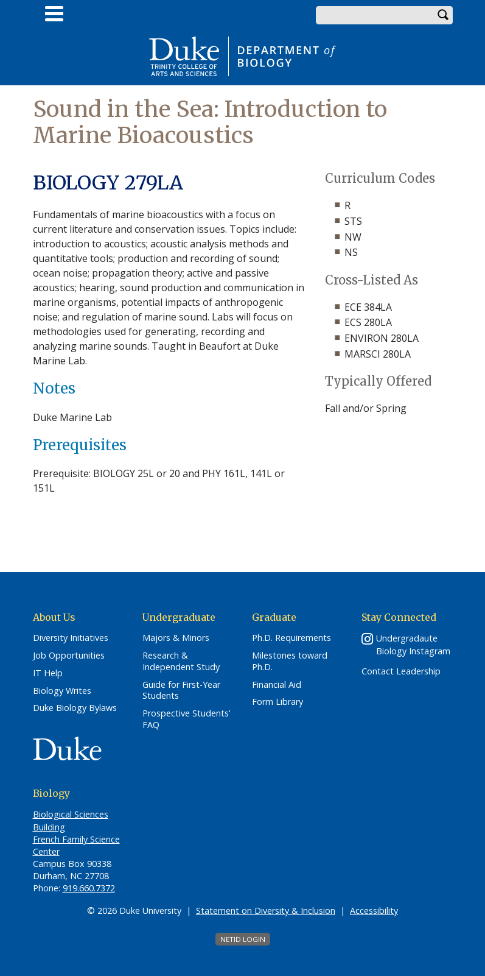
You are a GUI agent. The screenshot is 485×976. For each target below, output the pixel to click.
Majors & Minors (175, 637)
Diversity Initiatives (70, 637)
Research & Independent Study (181, 661)
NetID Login (242, 939)
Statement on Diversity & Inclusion (265, 910)
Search (443, 15)
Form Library (277, 701)
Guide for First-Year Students (181, 690)
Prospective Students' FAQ (186, 719)
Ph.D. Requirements (291, 637)
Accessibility (374, 910)
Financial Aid (276, 684)
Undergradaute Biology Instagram (413, 644)
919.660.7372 (89, 888)
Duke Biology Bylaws (75, 707)
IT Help (48, 673)
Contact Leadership (401, 671)
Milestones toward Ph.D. (289, 661)
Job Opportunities (69, 655)
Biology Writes (62, 690)
